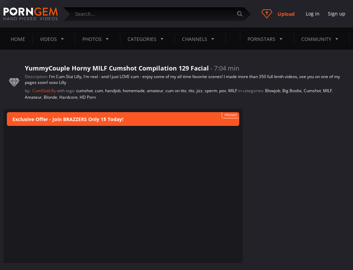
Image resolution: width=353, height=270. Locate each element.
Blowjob (272, 91)
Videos (54, 38)
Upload (278, 13)
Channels (200, 38)
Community (321, 38)
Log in (313, 13)
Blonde (50, 97)
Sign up (336, 13)
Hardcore (68, 97)
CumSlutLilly (44, 91)
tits (191, 91)
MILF (232, 91)
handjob (113, 91)
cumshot (84, 91)
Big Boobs (292, 91)
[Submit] (242, 14)
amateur (155, 91)
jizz (199, 91)
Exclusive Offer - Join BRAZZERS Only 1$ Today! (67, 119)
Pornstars (267, 38)
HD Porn (88, 97)
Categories (148, 38)
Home (18, 39)
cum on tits (175, 91)
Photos (97, 38)
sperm (211, 91)
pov (222, 91)
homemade (134, 91)
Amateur (33, 97)
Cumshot (312, 91)
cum (99, 91)
